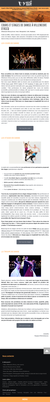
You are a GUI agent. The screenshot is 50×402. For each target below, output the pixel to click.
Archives (4, 382)
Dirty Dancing (26, 233)
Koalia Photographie (24, 373)
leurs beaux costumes (17, 282)
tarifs (45, 101)
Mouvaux (8, 394)
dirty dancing (22, 189)
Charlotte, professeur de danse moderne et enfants (30, 382)
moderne (30, 84)
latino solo (39, 84)
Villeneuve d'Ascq (6, 392)
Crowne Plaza (12, 369)
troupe (5, 288)
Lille (35, 392)
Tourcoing (19, 392)
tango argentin (29, 185)
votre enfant (28, 86)
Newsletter (30, 383)
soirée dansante (12, 286)
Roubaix (14, 392)
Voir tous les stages (25, 242)
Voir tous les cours (25, 128)
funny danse (29, 189)
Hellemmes (40, 392)
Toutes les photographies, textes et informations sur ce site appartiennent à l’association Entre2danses (25, 385)
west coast (9, 84)
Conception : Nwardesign (40, 383)
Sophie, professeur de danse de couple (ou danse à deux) (25, 382)
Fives (45, 392)
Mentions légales (12, 382)
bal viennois (31, 284)
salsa (20, 84)
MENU (25, 399)
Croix (31, 392)
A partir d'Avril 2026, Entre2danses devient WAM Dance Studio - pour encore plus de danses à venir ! (25, 9)
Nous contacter (8, 356)
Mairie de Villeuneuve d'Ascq (11, 367)
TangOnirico (16, 376)
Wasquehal (26, 392)
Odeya (13, 364)
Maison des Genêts (16, 371)
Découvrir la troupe (25, 325)
